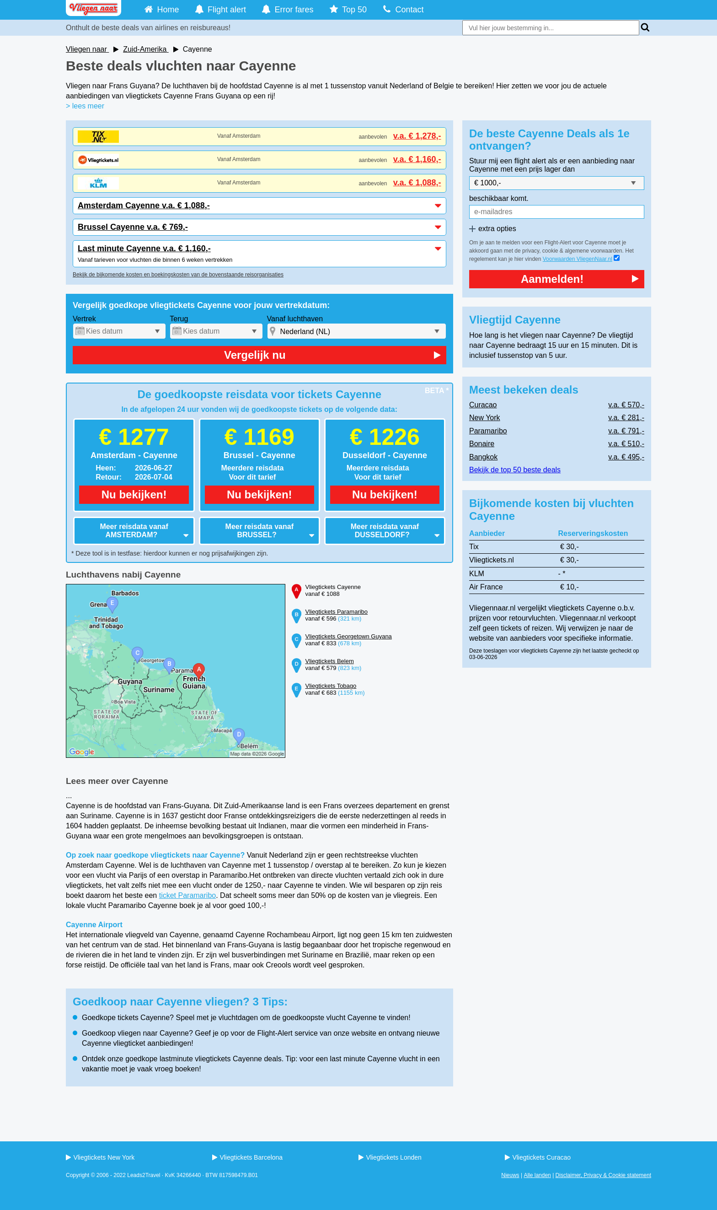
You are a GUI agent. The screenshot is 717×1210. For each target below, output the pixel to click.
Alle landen (537, 1175)
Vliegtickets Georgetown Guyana (348, 636)
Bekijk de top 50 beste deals (515, 470)
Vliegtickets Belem (329, 661)
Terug (179, 319)
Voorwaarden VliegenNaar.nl (577, 259)
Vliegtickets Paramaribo (336, 611)
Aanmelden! (580, 279)
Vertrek (84, 319)
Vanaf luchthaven (295, 319)
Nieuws (510, 1175)
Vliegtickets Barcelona (247, 1157)
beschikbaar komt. (499, 198)
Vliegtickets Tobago (331, 685)
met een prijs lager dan (537, 169)
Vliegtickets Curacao (538, 1157)
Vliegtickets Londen (390, 1157)
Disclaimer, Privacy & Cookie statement (603, 1175)
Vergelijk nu (332, 355)
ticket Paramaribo (187, 895)
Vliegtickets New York (100, 1157)
